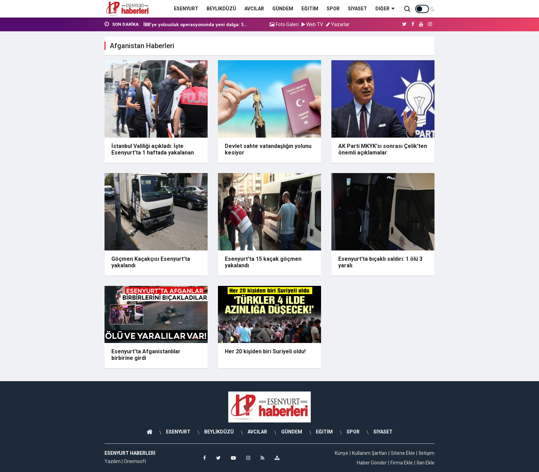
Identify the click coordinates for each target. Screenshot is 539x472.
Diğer (384, 8)
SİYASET (357, 8)
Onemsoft (135, 461)
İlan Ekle (425, 462)
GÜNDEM (282, 8)
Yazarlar (338, 24)
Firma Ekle (401, 462)
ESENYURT (186, 8)
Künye (341, 453)
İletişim (426, 453)
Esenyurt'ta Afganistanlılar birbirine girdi (145, 354)
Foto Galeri (284, 24)
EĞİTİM (309, 8)
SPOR (333, 8)
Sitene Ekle (403, 453)
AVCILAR (254, 8)
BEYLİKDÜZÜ (221, 8)
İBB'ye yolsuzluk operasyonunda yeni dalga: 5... (195, 24)
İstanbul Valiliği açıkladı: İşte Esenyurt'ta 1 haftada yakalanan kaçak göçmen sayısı (152, 152)
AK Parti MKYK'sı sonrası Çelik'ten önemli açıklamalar (382, 149)
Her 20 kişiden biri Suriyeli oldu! (265, 351)
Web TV (312, 24)
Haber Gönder (372, 462)
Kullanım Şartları (369, 453)
